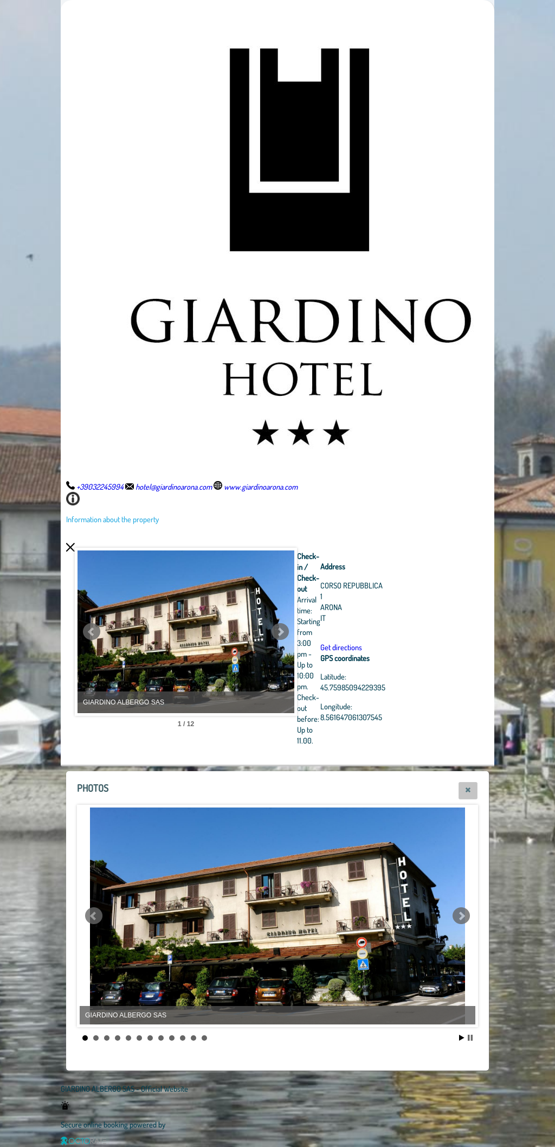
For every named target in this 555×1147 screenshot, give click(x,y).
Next (280, 631)
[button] (468, 790)
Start (461, 1038)
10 (182, 1038)
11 (193, 1038)
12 (204, 1038)
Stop (470, 1038)
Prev (91, 631)
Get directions (341, 647)
